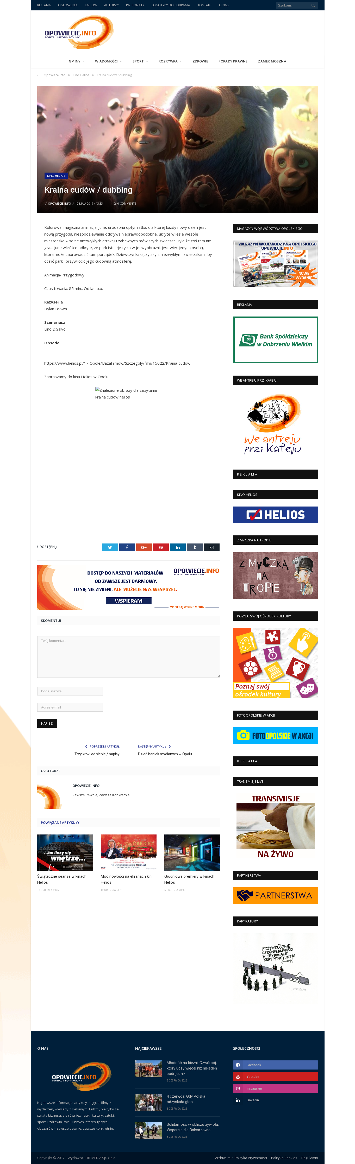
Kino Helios (56, 176)
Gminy (74, 61)
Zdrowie (200, 61)
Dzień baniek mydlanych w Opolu (165, 754)
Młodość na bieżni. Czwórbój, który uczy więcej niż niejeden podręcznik (192, 1068)
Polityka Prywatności (251, 1157)
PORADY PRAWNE (233, 61)
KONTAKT (204, 5)
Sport (138, 61)
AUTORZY (111, 5)
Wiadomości (106, 61)
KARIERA (91, 5)
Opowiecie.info (59, 203)
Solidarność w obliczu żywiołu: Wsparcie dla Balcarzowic (193, 1127)
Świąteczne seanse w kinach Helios (61, 879)
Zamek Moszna (272, 61)
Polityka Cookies (284, 1157)
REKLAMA (44, 5)
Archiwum (223, 1157)
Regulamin (309, 1157)
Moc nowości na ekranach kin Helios (126, 879)
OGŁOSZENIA (68, 5)
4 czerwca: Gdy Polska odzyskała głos (186, 1099)
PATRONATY (135, 5)
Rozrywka (168, 61)
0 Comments (124, 203)
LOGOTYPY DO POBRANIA (171, 5)
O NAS (223, 5)
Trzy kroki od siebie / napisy (97, 754)
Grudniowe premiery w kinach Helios (189, 879)
